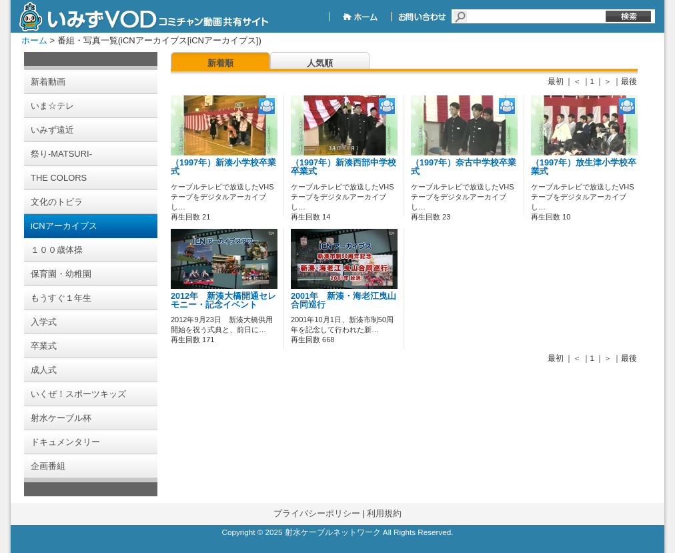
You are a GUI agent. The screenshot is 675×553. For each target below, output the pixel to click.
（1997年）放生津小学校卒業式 (583, 167)
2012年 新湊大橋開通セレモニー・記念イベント (223, 301)
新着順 (220, 63)
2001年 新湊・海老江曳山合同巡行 (343, 301)
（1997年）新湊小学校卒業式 (223, 167)
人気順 (320, 63)
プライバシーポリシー (316, 513)
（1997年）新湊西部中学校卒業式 (343, 167)
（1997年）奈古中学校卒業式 (463, 167)
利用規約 (384, 513)
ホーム (34, 40)
